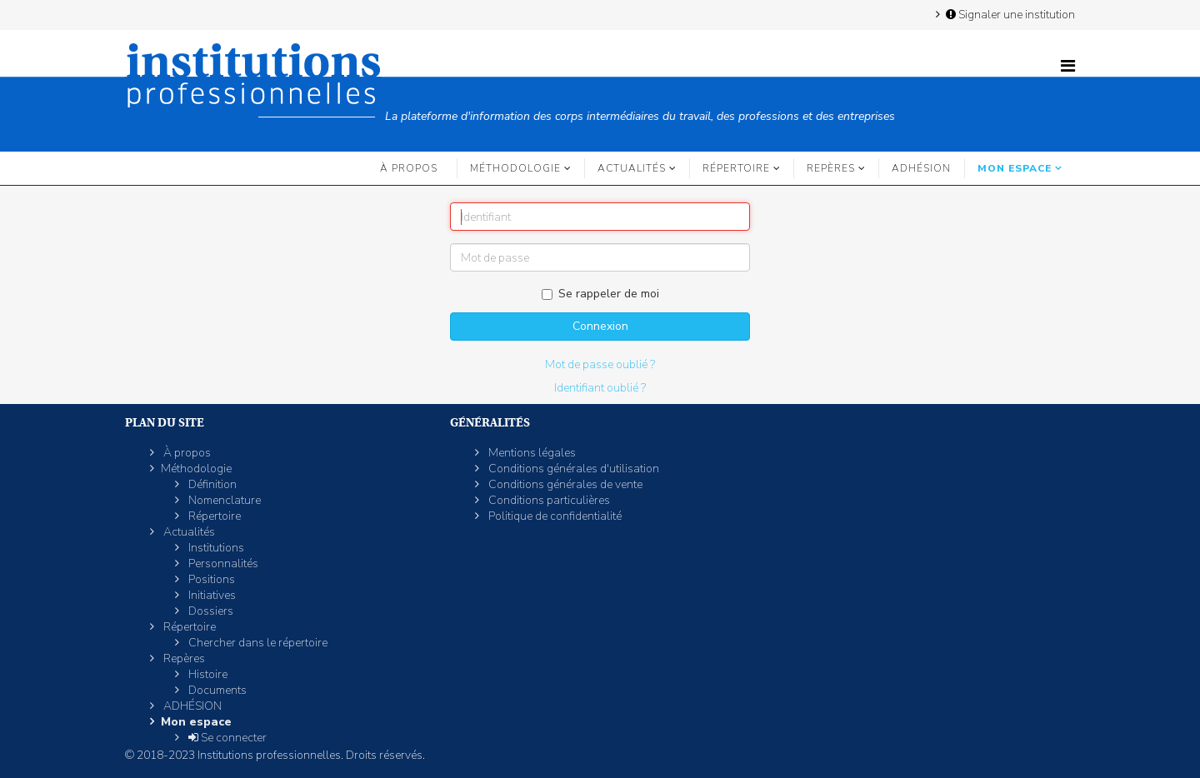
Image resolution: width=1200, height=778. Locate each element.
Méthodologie (515, 168)
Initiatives (211, 595)
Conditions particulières (548, 500)
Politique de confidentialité (554, 516)
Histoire (207, 674)
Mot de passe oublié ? (600, 364)
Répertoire (736, 168)
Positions (210, 579)
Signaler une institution (1009, 14)
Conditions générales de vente (564, 484)
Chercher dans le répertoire (257, 643)
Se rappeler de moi (600, 294)
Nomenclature (223, 500)
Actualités (632, 168)
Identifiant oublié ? (600, 388)
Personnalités (222, 563)
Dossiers (209, 611)
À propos (409, 168)
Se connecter (226, 738)
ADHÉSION (921, 168)
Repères (831, 168)
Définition (211, 484)
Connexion (600, 326)
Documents (216, 690)
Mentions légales (531, 453)
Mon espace (1015, 168)
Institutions (215, 548)
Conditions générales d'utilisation (572, 468)
